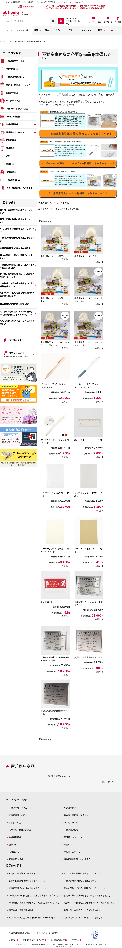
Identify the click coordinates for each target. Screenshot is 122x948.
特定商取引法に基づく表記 (21, 933)
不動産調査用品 (16, 859)
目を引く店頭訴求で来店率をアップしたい (28, 873)
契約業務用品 (70, 808)
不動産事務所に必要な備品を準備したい (27, 888)
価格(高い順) (73, 209)
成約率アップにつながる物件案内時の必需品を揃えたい (89, 903)
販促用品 (68, 844)
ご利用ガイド (108, 23)
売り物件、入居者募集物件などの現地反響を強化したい (34, 903)
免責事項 (77, 940)
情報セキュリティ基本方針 (35, 940)
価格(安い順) (61, 209)
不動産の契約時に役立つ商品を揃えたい (82, 881)
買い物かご (118, 23)
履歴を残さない (109, 782)
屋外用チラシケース (73, 837)
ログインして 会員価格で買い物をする (74, 21)
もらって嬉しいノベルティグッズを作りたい (84, 917)
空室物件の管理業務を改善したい (24, 910)
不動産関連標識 (71, 830)
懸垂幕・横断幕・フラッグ (76, 815)
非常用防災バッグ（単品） (53, 256)
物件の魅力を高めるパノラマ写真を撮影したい (85, 910)
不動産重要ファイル (18, 808)
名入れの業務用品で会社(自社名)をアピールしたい (32, 917)
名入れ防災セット (49, 602)
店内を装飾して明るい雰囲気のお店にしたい (84, 888)
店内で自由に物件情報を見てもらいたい (27, 881)
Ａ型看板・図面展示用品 (20, 830)
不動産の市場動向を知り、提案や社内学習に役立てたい (34, 895)
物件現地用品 (15, 837)
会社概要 (14, 940)
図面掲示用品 (15, 822)
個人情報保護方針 (60, 940)
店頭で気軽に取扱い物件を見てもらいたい (83, 873)
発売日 (52, 209)
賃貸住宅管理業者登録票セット (88, 657)
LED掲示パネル (71, 822)
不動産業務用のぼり (18, 815)
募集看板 (13, 844)
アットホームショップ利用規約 (47, 933)
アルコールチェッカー (74, 852)
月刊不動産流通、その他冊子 (77, 859)
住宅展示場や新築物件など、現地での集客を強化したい (89, 895)
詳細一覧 (65, 202)
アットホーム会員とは (94, 23)
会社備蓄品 (14, 852)
